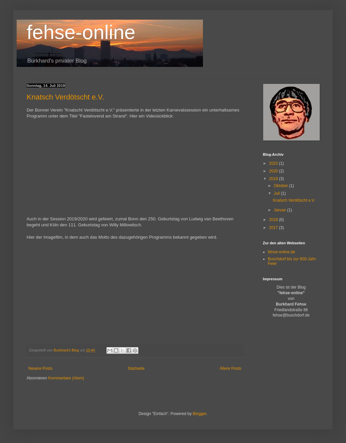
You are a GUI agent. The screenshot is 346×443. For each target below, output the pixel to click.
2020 (274, 171)
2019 (274, 178)
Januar (280, 210)
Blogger (199, 413)
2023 (274, 163)
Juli (277, 193)
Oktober (281, 185)
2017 (274, 227)
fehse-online (81, 32)
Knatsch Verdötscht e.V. (65, 97)
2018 (274, 219)
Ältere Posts (230, 368)
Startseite (136, 368)
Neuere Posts (40, 368)
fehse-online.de (281, 252)
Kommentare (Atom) (66, 378)
